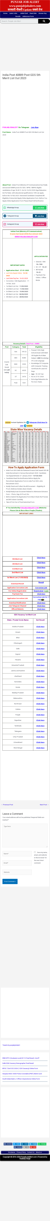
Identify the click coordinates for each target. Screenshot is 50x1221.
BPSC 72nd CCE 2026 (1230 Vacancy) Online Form (20, 1068)
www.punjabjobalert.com (25, 5)
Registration (38, 591)
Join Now (34, 127)
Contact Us (30, 1152)
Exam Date (33, 13)
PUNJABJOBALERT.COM (29, 508)
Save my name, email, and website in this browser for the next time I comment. (40, 857)
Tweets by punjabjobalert (11, 1045)
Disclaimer (11, 1152)
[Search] (44, 21)
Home (5, 13)
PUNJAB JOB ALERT (25, 2)
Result (41, 582)
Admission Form (28, 16)
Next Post (44, 805)
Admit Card (24, 13)
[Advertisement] (22, 48)
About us (39, 1152)
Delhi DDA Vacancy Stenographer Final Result (18, 1063)
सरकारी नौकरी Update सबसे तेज (25, 9)
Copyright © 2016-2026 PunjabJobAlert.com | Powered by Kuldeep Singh (25, 1158)
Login (46, 591)
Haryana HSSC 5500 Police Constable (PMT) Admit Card (22, 1074)
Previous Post (7, 805)
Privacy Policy (21, 1152)
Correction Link (41, 588)
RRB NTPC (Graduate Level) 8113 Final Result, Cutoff (20, 1058)
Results (17, 16)
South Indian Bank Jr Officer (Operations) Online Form (21, 1079)
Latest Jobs (13, 13)
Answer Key (42, 13)
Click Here (41, 558)
